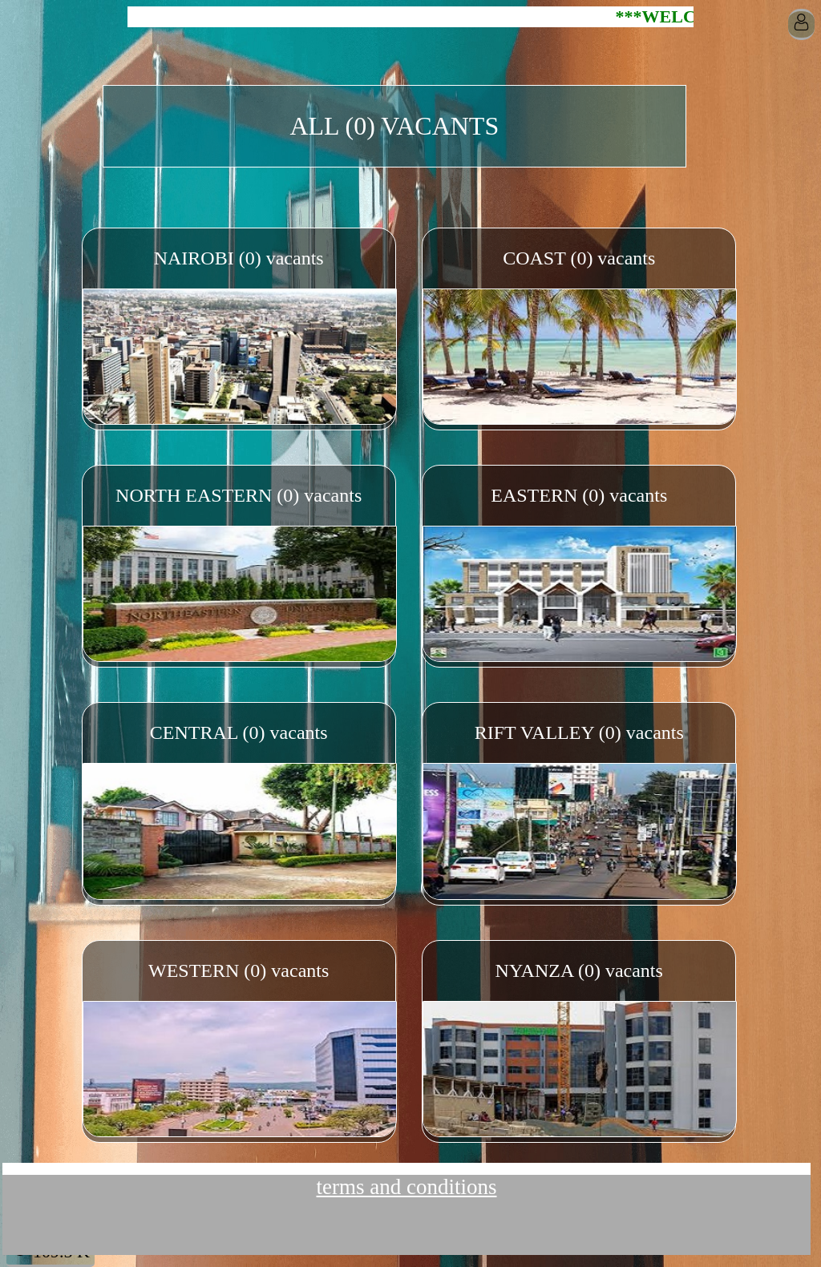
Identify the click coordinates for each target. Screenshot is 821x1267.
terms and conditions (407, 1187)
